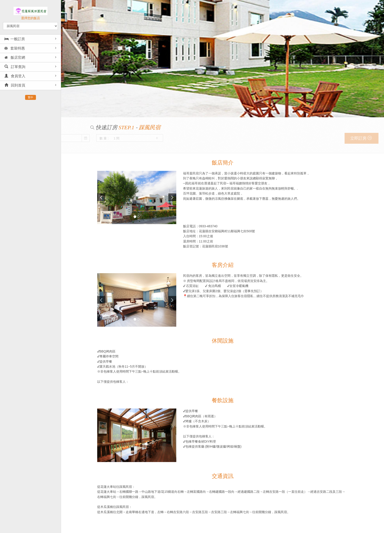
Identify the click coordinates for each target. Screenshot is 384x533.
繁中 (30, 97)
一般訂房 (15, 39)
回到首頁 (15, 85)
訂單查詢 (15, 67)
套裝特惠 (15, 48)
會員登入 (15, 76)
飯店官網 (15, 57)
